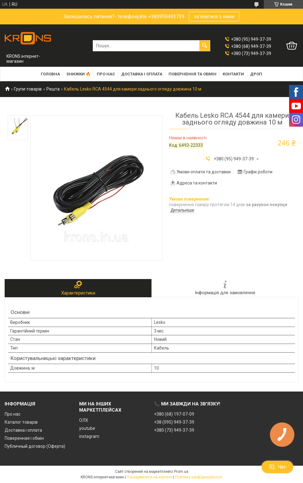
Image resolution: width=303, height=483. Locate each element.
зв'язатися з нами (214, 16)
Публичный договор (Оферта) (35, 446)
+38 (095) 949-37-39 (174, 422)
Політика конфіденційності (198, 477)
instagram (89, 436)
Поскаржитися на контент (149, 477)
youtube (87, 428)
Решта (53, 89)
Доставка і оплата (141, 74)
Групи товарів (28, 89)
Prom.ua (181, 471)
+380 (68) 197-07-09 (174, 414)
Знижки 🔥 (78, 74)
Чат (277, 467)
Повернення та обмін (192, 74)
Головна (50, 74)
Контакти (233, 74)
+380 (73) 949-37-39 (174, 430)
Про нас (106, 74)
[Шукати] (204, 45)
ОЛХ (83, 420)
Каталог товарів (21, 422)
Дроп (256, 74)
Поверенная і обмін (24, 438)
